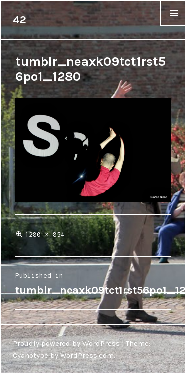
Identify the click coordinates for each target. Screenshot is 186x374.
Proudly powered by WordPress (66, 343)
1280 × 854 (44, 234)
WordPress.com (87, 355)
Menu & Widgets (173, 25)
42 (19, 19)
